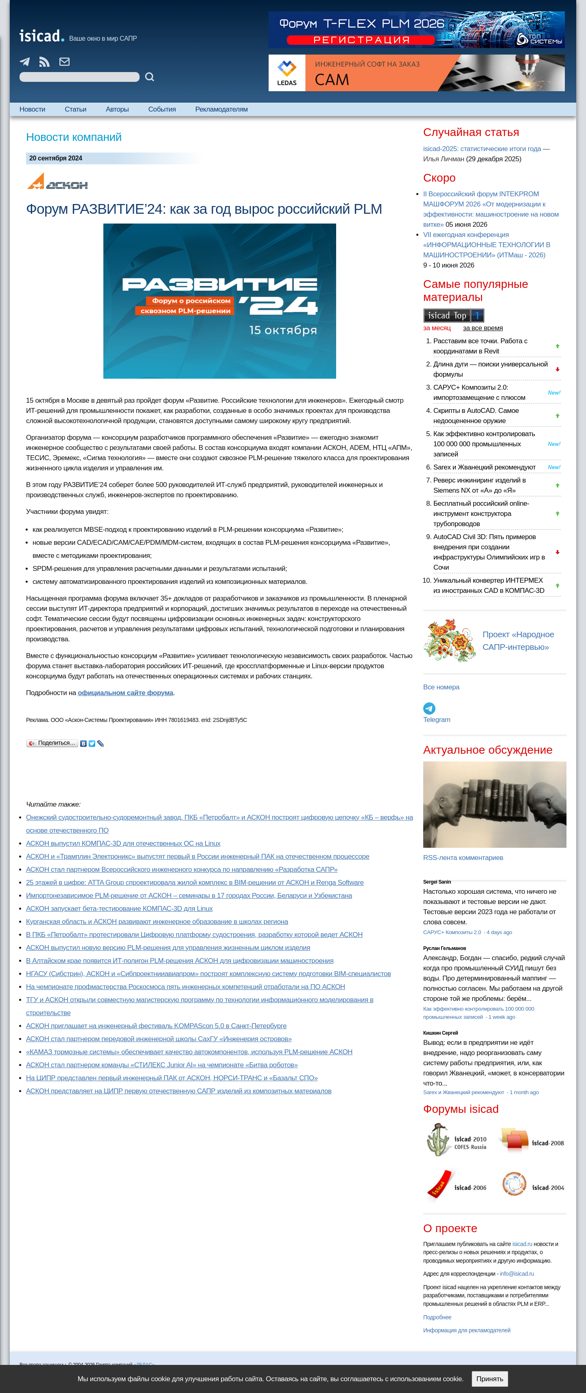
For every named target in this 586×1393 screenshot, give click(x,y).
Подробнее (437, 1317)
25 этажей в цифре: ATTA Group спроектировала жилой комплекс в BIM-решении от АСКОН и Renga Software (195, 882)
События (162, 109)
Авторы (117, 109)
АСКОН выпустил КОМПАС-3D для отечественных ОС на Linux (123, 843)
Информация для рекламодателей (466, 1330)
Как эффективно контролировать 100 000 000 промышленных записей (484, 444)
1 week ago (501, 1017)
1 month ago (523, 1092)
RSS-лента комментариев (463, 858)
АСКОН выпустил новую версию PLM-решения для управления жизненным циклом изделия (168, 948)
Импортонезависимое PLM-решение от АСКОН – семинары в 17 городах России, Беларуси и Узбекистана (189, 895)
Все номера (441, 687)
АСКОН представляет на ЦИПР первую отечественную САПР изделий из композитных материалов (179, 1091)
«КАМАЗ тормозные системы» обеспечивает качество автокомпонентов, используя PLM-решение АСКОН (189, 1052)
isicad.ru (522, 1244)
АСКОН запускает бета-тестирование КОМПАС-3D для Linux (119, 909)
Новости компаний (74, 137)
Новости (32, 109)
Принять (490, 1379)
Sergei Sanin (437, 882)
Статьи (75, 109)
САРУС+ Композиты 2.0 (453, 932)
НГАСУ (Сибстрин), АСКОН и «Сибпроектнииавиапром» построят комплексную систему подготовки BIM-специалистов (208, 974)
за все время (483, 328)
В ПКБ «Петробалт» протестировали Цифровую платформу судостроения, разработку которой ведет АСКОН (194, 935)
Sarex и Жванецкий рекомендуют (484, 467)
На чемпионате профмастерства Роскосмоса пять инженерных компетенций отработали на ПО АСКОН (185, 987)
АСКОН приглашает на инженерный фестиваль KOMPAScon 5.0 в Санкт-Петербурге (156, 1026)
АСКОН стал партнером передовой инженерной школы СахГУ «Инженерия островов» (159, 1039)
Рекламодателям (221, 109)
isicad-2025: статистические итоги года (482, 149)
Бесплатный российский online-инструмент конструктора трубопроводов (481, 514)
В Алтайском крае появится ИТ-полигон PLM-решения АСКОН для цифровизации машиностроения (180, 961)
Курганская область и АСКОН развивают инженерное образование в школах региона (157, 922)
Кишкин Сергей (440, 1033)
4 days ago (499, 932)
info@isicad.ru (517, 1273)
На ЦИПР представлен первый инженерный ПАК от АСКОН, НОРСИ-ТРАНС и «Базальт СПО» (172, 1078)
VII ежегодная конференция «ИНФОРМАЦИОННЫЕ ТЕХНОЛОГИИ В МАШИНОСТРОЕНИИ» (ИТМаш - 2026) (486, 245)
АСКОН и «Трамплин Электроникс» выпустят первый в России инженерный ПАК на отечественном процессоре (198, 856)
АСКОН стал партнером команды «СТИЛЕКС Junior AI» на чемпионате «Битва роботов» (162, 1065)
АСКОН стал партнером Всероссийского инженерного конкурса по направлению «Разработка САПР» (182, 869)
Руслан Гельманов (444, 948)
